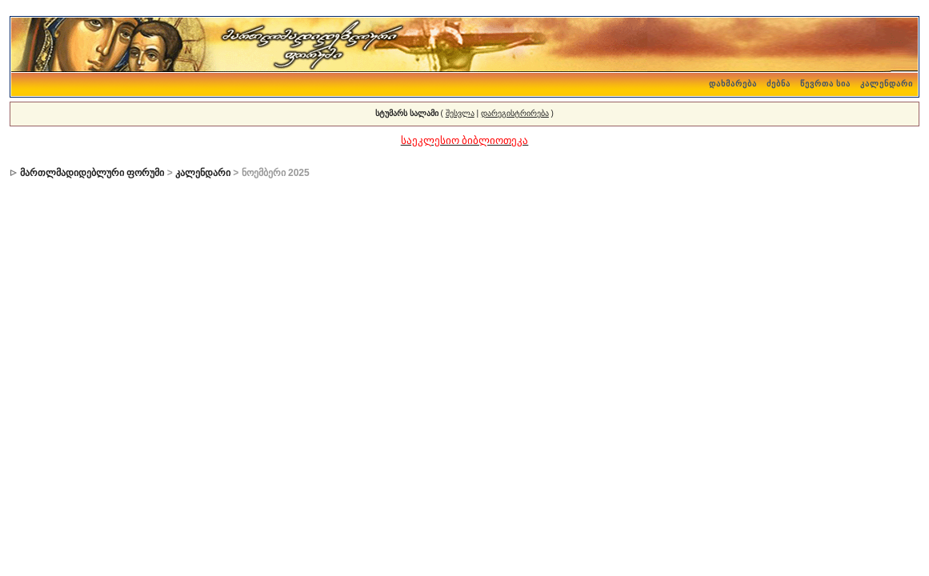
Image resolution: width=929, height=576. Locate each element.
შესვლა (460, 113)
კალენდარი (886, 83)
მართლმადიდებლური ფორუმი (92, 172)
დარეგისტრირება (515, 113)
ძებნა (779, 83)
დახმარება (733, 83)
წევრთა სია (825, 83)
